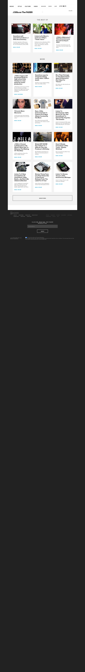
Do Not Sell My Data (42, 239)
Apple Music (69, 215)
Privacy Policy (35, 215)
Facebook (53, 215)
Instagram (63, 215)
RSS (58, 216)
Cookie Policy (16, 216)
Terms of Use (27, 215)
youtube (63, 6)
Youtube (58, 215)
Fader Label (23, 216)
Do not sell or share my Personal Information (34, 237)
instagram (65, 6)
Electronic (20, 94)
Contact (15, 215)
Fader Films (29, 216)
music (14, 47)
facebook (61, 6)
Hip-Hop (18, 47)
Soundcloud (48, 216)
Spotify (54, 216)
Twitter (60, 6)
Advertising (21, 215)
